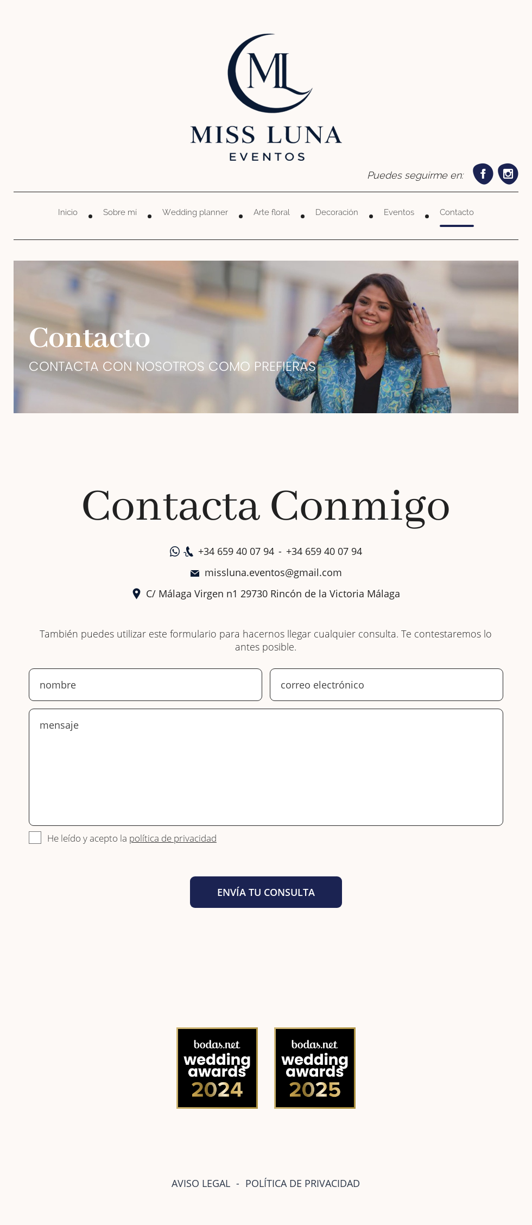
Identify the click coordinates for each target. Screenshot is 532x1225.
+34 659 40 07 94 (236, 551)
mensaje (266, 767)
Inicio (68, 212)
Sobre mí (120, 212)
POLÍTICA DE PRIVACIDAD (302, 1183)
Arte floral (272, 212)
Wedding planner (195, 212)
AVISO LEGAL (201, 1183)
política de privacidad (173, 838)
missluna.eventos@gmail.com (273, 572)
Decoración (336, 212)
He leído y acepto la (132, 838)
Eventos (399, 212)
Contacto (457, 212)
